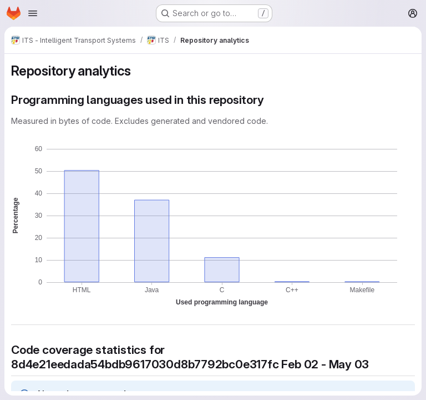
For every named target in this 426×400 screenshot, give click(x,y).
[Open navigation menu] (33, 13)
